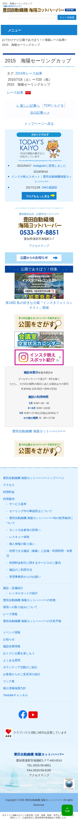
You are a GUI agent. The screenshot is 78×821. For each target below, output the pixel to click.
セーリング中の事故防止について (30, 511)
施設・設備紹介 (13, 588)
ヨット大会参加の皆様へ (25, 530)
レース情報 (10, 614)
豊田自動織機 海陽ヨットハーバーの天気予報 (32, 621)
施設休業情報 (11, 646)
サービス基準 (17, 504)
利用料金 (9, 492)
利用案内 (9, 499)
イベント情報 (11, 632)
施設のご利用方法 (20, 569)
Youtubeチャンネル (15, 695)
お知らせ (9, 639)
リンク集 (9, 681)
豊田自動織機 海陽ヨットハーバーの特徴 (29, 600)
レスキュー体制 (19, 537)
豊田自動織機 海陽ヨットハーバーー (39, 431)
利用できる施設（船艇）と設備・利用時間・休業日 (39, 553)
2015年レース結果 (28, 73)
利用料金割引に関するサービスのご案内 (35, 562)
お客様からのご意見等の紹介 (21, 674)
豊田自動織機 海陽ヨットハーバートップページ (33, 478)
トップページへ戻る (39, 123)
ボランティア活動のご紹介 (20, 667)
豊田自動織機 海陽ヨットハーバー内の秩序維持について (39, 520)
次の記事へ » (39, 112)
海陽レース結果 (55, 39)
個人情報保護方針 (14, 688)
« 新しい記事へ (28, 105)
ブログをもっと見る (38, 196)
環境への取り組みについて (20, 607)
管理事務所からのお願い (25, 576)
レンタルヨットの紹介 (23, 593)
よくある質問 (11, 660)
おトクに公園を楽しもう (19, 653)
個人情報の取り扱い (22, 543)
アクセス (9, 485)
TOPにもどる (54, 105)
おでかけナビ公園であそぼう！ (22, 39)
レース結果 (15, 92)
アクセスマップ (39, 245)
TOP (67, 811)
